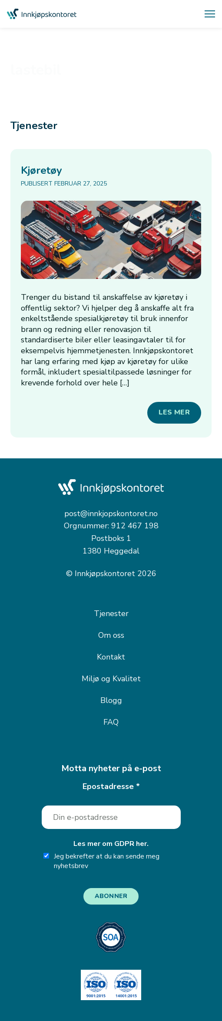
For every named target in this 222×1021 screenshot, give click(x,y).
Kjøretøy (41, 170)
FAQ (111, 722)
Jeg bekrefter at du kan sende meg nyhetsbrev (101, 861)
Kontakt (111, 657)
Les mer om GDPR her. (111, 844)
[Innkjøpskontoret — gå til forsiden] (41, 14)
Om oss (111, 635)
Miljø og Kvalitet (111, 678)
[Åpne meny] (210, 13)
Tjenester (111, 613)
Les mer (174, 412)
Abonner (111, 896)
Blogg (111, 700)
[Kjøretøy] (111, 240)
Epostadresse (111, 786)
